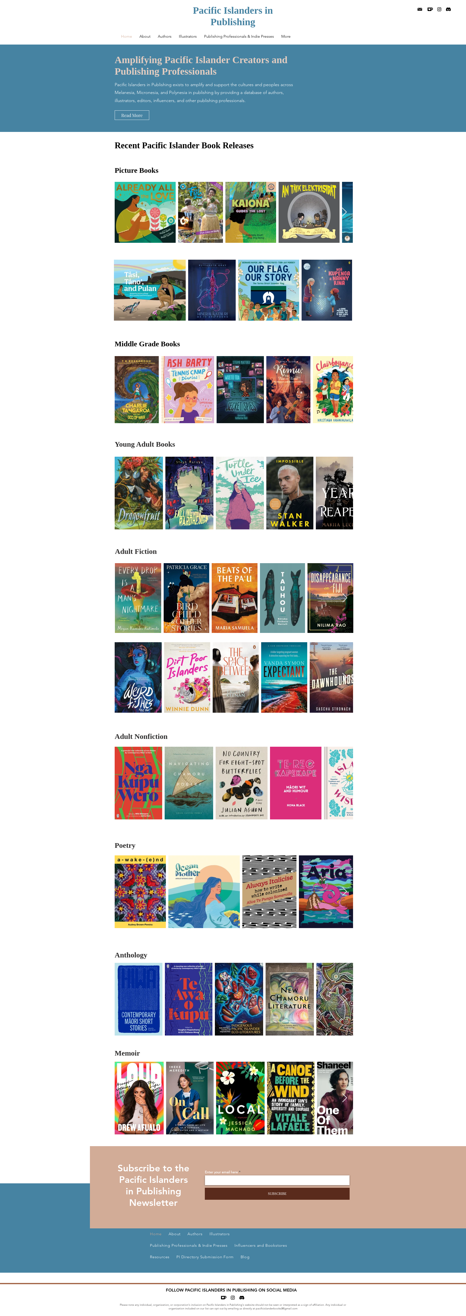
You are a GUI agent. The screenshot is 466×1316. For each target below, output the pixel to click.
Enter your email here (221, 1172)
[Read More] (132, 115)
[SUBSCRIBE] (277, 1194)
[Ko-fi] (430, 9)
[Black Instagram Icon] (439, 9)
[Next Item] (344, 212)
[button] (164, 36)
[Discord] (448, 9)
